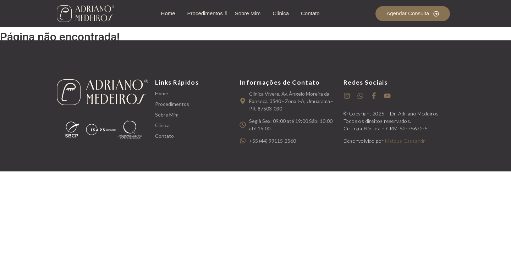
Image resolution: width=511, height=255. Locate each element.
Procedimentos (206, 13)
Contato (310, 13)
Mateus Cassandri (406, 141)
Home (168, 13)
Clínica (281, 13)
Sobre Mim (248, 13)
